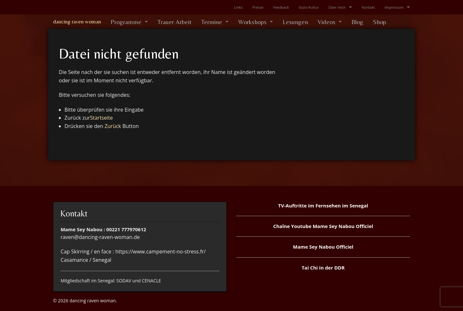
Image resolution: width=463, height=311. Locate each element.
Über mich (337, 7)
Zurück (112, 126)
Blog (357, 21)
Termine (211, 21)
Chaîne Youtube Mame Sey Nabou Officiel (323, 226)
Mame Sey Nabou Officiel (323, 246)
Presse (258, 7)
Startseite (101, 117)
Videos (326, 21)
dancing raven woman (77, 21)
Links (238, 7)
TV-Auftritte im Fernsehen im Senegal (323, 205)
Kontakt (368, 7)
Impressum (394, 7)
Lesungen (295, 21)
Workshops (252, 21)
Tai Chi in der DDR (323, 267)
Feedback (281, 7)
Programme (126, 21)
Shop (379, 21)
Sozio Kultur (309, 7)
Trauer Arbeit (175, 21)
